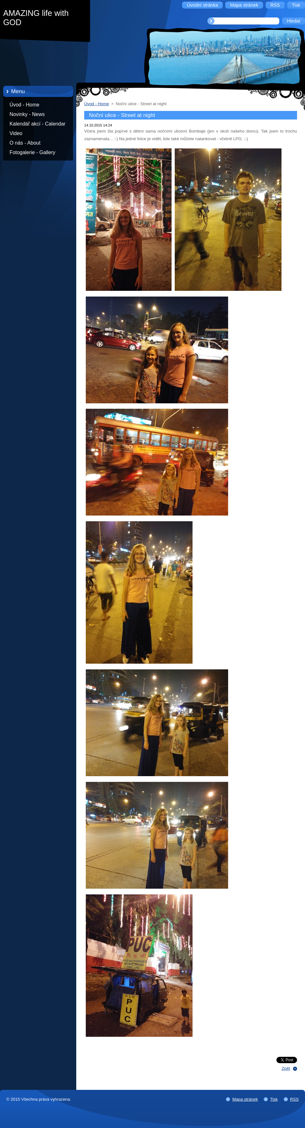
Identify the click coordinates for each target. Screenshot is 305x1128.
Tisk (274, 1099)
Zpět (285, 1068)
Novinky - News (27, 114)
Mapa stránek (245, 1099)
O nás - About (25, 143)
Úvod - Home (24, 104)
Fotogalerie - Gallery (32, 152)
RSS (294, 1099)
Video (16, 133)
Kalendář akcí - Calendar (37, 123)
